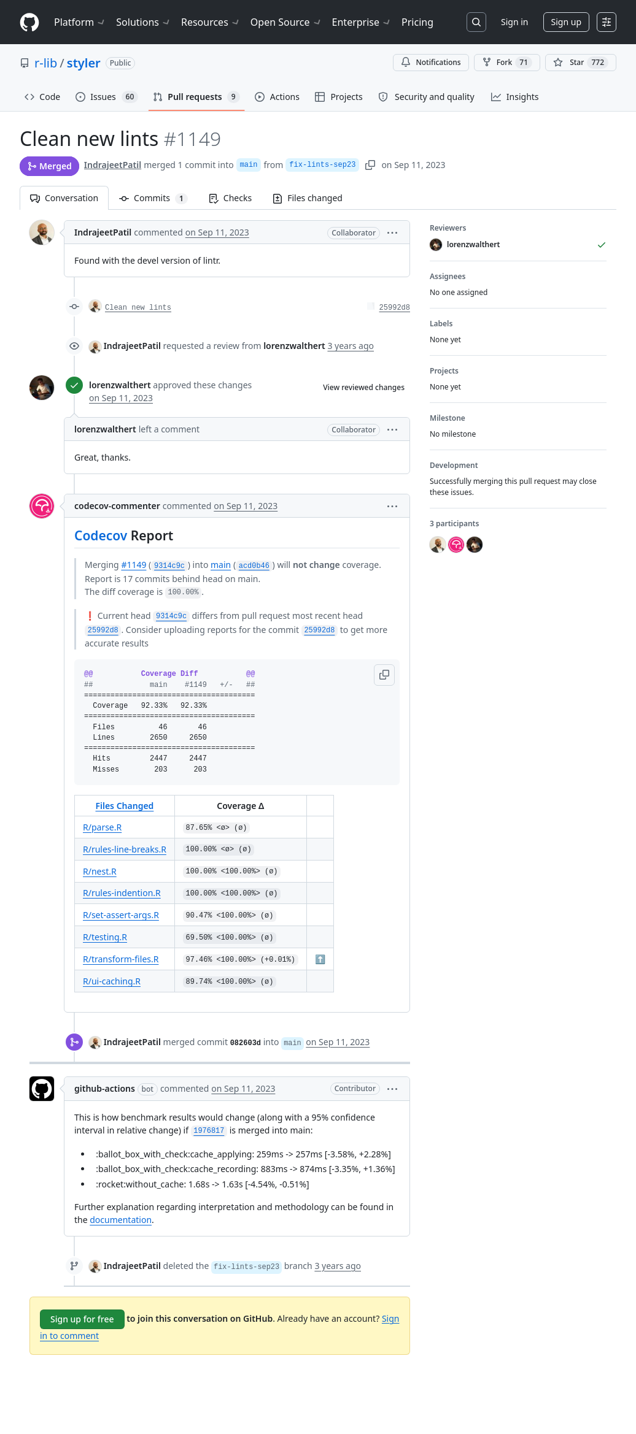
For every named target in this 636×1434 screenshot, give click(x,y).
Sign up (566, 22)
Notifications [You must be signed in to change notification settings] (430, 62)
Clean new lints (138, 308)
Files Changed (124, 805)
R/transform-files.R (120, 959)
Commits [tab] (158, 197)
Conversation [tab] (64, 198)
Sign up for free (82, 1319)
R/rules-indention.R (122, 893)
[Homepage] (29, 22)
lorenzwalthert (120, 385)
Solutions (143, 22)
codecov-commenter (117, 506)
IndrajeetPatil (112, 165)
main (249, 165)
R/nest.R (100, 871)
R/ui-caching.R (112, 981)
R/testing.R (105, 937)
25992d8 (394, 308)
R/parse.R (102, 827)
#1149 (133, 564)
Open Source (286, 22)
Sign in (514, 22)
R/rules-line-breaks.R (124, 849)
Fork (507, 62)
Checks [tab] (230, 198)
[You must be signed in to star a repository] (580, 62)
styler (84, 63)
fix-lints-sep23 (322, 165)
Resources (211, 22)
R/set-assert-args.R (121, 915)
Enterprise (362, 22)
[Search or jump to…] (476, 22)
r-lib (45, 63)
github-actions (104, 1088)
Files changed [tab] (308, 198)
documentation (121, 1219)
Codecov (100, 535)
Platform (80, 22)
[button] (392, 232)
